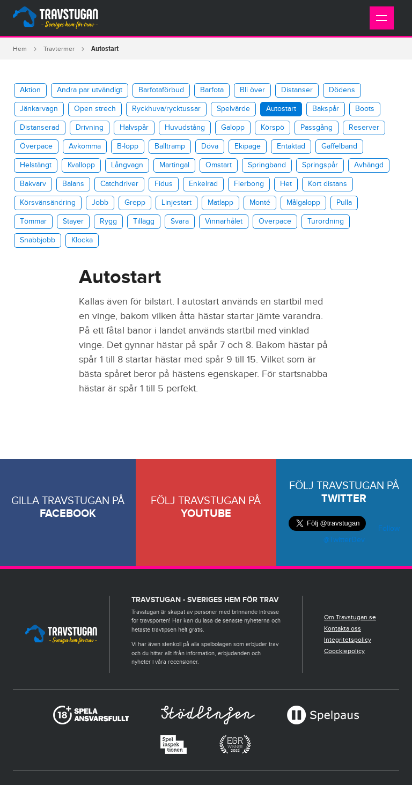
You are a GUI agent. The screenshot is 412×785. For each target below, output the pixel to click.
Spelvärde (233, 109)
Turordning (325, 221)
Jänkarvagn (39, 109)
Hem (20, 49)
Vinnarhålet (223, 221)
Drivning (90, 127)
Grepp (134, 202)
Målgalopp (303, 202)
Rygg (108, 221)
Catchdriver (119, 184)
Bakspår (325, 109)
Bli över (252, 90)
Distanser (297, 90)
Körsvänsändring (48, 202)
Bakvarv (33, 184)
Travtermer (59, 49)
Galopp (233, 127)
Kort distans (327, 184)
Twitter (343, 498)
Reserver (364, 127)
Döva (209, 146)
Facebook (68, 513)
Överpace (36, 146)
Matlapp (220, 202)
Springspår (320, 165)
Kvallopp (81, 165)
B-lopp (127, 146)
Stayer (73, 221)
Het (286, 184)
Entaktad (291, 146)
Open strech (95, 109)
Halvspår (134, 127)
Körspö (272, 127)
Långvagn (127, 165)
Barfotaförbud (161, 90)
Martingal (174, 165)
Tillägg (143, 221)
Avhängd (369, 165)
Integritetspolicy (347, 639)
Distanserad (40, 127)
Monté (259, 202)
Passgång (316, 127)
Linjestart (176, 202)
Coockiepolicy (344, 651)
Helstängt (36, 165)
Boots (364, 109)
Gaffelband (339, 146)
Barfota (212, 90)
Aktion (30, 90)
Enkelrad (203, 184)
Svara (180, 221)
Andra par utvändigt (89, 90)
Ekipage (247, 146)
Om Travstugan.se (350, 617)
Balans (73, 184)
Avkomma (85, 146)
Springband (267, 165)
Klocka (82, 240)
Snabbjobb (37, 240)
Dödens (342, 90)
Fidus (163, 184)
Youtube (206, 513)
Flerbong (249, 184)
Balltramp (169, 146)
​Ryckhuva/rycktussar (166, 109)
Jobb (100, 202)
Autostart (281, 109)
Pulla (344, 202)
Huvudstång (185, 127)
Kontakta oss (342, 628)
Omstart (218, 165)
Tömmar (33, 221)
